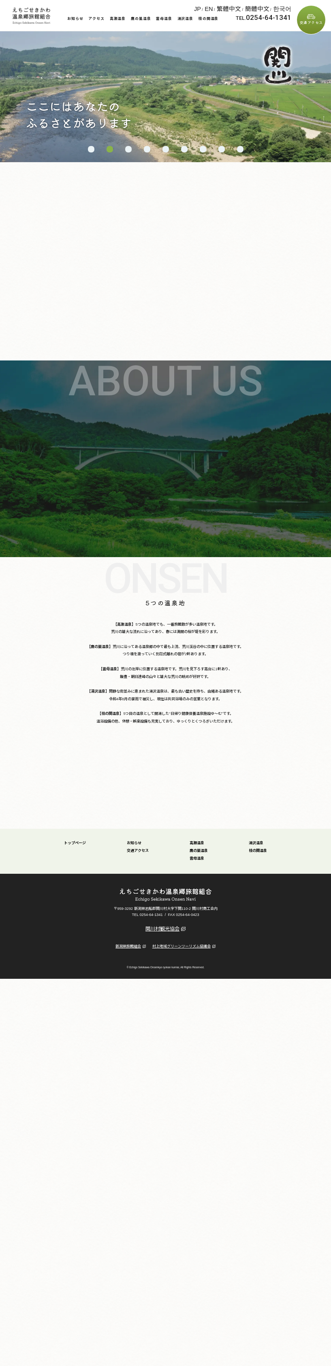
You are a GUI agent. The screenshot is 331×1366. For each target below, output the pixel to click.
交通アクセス (311, 22)
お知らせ (75, 19)
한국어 (286, 7)
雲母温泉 (164, 19)
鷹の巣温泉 (141, 19)
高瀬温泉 (118, 19)
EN (242, 7)
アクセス (96, 19)
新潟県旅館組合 (130, 936)
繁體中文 (254, 7)
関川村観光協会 (165, 919)
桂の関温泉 (208, 19)
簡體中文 (271, 7)
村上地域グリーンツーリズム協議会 (184, 936)
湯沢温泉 (185, 19)
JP (234, 7)
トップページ (75, 833)
